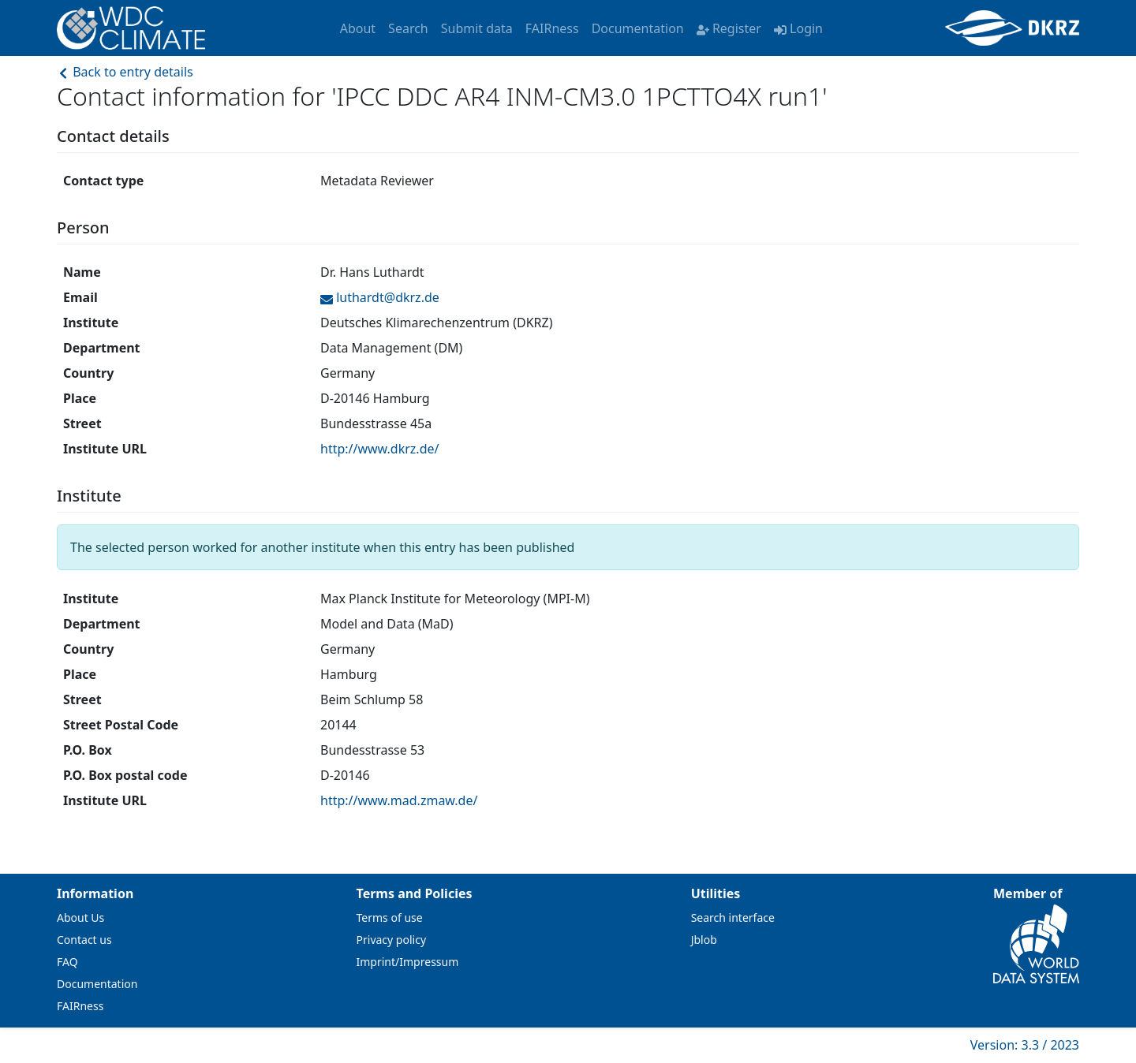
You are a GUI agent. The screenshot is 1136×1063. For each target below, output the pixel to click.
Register (729, 28)
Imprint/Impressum (408, 961)
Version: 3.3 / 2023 (1024, 1045)
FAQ (67, 961)
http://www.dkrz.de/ (379, 448)
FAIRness (552, 28)
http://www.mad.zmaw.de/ (398, 800)
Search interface (733, 917)
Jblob (704, 939)
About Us (80, 917)
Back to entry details (125, 71)
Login (798, 28)
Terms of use (390, 917)
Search (408, 28)
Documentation (638, 28)
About (358, 28)
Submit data (477, 28)
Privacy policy (392, 939)
